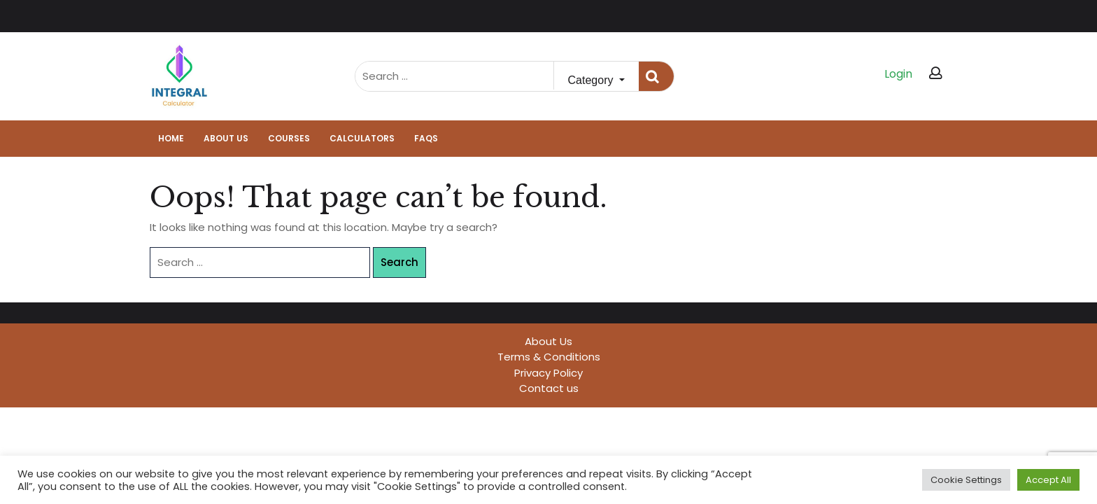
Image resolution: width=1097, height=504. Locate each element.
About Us (226, 138)
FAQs (426, 138)
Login (898, 74)
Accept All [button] (1048, 479)
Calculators (362, 138)
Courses (289, 138)
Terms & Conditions (548, 356)
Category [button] (592, 80)
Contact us (549, 388)
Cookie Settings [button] (966, 479)
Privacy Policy (548, 372)
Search (656, 77)
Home (171, 138)
